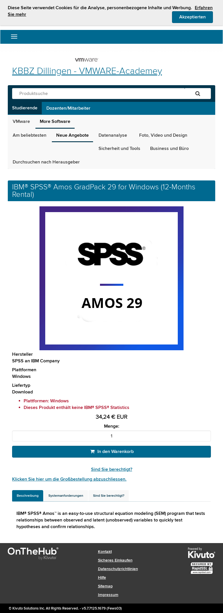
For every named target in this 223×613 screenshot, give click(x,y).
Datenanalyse (114, 135)
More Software (55, 121)
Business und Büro (169, 148)
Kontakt (105, 551)
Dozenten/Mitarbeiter (68, 108)
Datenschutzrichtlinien (118, 568)
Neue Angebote (72, 135)
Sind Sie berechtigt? (111, 469)
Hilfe (102, 577)
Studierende (24, 108)
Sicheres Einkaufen (115, 560)
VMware (21, 121)
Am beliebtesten (29, 135)
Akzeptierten (196, 17)
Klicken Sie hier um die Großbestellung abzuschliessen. (69, 479)
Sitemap (105, 586)
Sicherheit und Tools (119, 148)
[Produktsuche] (98, 93)
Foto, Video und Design (163, 135)
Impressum (108, 594)
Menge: (111, 426)
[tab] (27, 495)
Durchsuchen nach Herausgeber (46, 162)
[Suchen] (198, 93)
